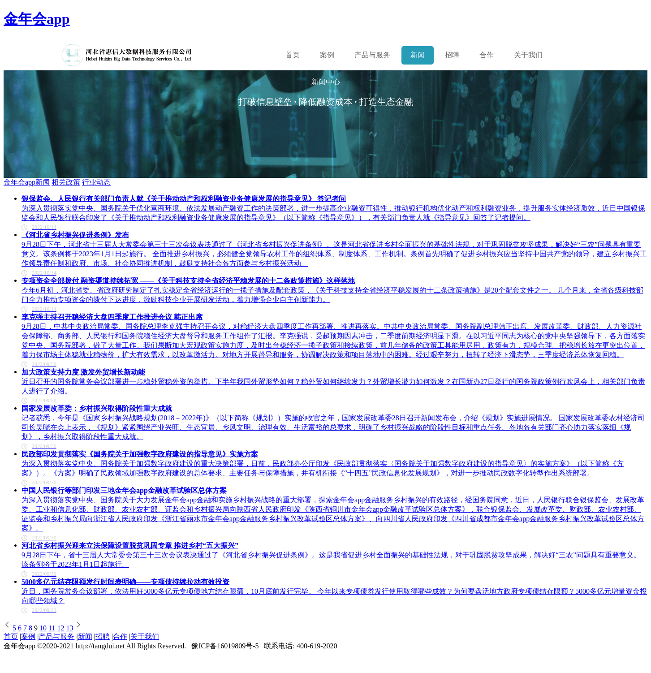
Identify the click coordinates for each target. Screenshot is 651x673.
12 (60, 628)
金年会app (37, 19)
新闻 (417, 55)
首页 (292, 55)
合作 (486, 55)
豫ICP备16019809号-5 (225, 646)
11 (51, 628)
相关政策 (66, 182)
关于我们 (528, 55)
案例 (327, 55)
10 (43, 628)
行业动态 (96, 182)
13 (69, 628)
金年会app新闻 (27, 182)
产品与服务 (56, 636)
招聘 (452, 55)
